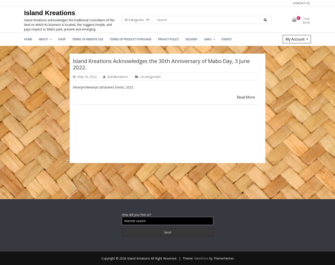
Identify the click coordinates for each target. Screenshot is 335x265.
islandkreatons (116, 77)
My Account (295, 39)
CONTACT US (301, 3)
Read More (246, 97)
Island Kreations (49, 12)
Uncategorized (150, 77)
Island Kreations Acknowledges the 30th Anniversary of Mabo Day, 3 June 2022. (161, 64)
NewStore (201, 258)
